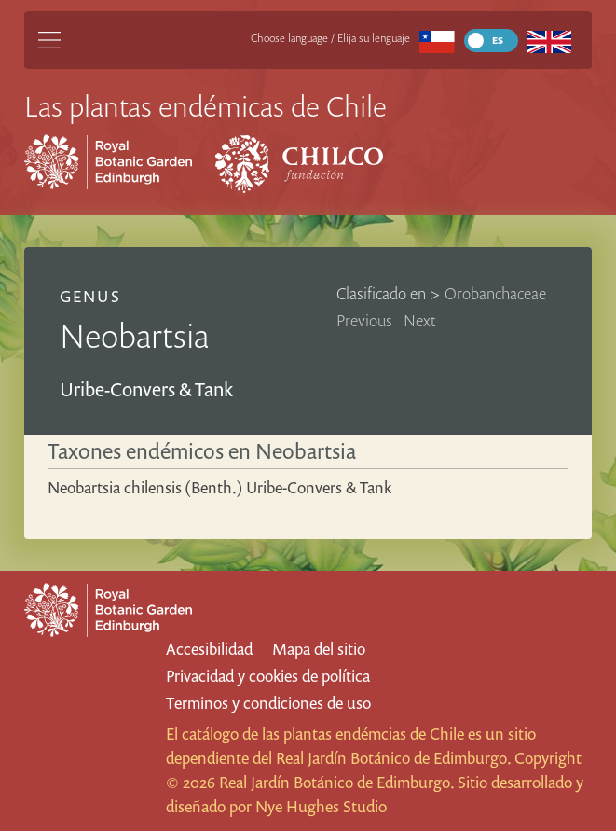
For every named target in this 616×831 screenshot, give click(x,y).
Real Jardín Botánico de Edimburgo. (393, 758)
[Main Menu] (49, 40)
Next (420, 320)
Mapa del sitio (318, 648)
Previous (364, 320)
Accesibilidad (209, 648)
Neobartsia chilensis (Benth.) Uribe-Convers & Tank (219, 487)
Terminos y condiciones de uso (268, 702)
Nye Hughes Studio (321, 806)
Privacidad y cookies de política (268, 675)
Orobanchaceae (495, 293)
